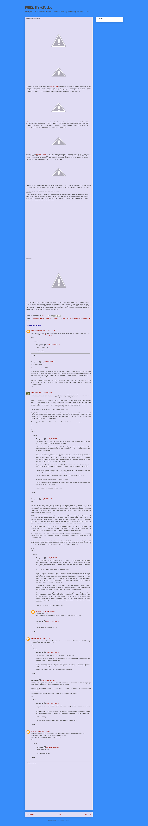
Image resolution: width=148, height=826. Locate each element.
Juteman (38, 611)
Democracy (56, 318)
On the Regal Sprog (46, 335)
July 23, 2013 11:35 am (48, 611)
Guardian (62, 318)
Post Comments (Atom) (62, 820)
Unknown (34, 731)
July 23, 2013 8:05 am (45, 392)
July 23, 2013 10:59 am (53, 439)
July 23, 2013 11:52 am (48, 680)
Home (59, 814)
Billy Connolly (54, 86)
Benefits (33, 318)
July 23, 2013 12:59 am (48, 362)
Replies (35, 341)
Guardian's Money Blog (42, 154)
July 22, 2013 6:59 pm (49, 330)
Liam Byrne (69, 318)
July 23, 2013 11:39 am (43, 638)
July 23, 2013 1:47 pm (52, 652)
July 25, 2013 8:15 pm (44, 731)
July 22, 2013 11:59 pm (53, 344)
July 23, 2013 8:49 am (48, 499)
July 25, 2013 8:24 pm (52, 747)
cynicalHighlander (36, 330)
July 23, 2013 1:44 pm (52, 621)
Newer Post (30, 814)
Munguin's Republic (38, 7)
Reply (32, 337)
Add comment (31, 763)
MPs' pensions (77, 318)
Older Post (87, 814)
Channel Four (48, 318)
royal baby (85, 318)
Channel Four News (32, 122)
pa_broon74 (34, 392)
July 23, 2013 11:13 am (53, 558)
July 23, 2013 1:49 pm (52, 703)
